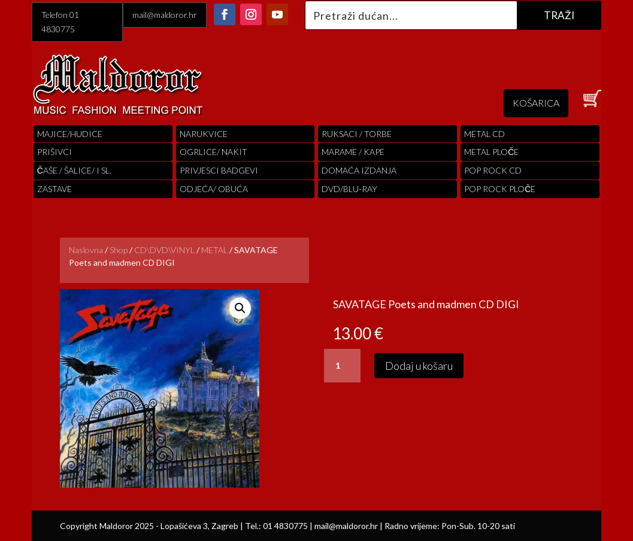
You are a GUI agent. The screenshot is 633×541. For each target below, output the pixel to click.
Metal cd (484, 134)
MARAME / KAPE (353, 152)
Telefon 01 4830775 (60, 22)
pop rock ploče (499, 189)
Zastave (54, 189)
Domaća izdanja (359, 170)
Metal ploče (491, 152)
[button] (240, 308)
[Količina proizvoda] (342, 365)
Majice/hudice (69, 134)
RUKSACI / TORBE (357, 134)
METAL (214, 250)
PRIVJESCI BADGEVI (219, 170)
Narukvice (204, 134)
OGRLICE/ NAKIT (213, 152)
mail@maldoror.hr (164, 15)
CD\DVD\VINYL (164, 250)
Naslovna (86, 250)
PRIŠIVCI (54, 152)
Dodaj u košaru (419, 365)
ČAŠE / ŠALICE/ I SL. (74, 170)
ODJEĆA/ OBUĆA (214, 189)
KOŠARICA (536, 102)
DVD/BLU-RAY (349, 189)
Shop (119, 250)
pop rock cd (493, 170)
